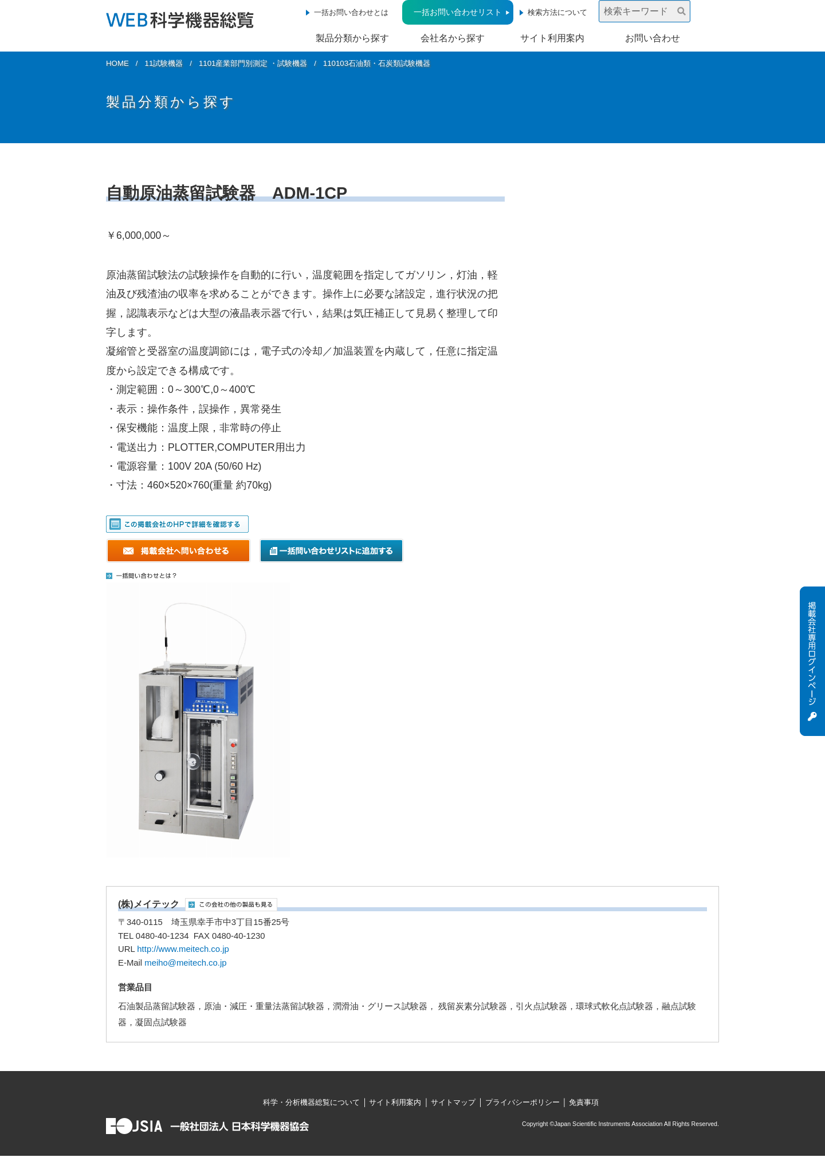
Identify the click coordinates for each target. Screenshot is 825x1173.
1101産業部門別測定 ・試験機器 (253, 63)
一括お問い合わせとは (351, 12)
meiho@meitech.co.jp (185, 962)
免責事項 (584, 1102)
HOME (117, 63)
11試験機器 (164, 63)
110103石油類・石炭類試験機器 (376, 63)
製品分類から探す (352, 38)
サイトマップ (453, 1102)
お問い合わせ (652, 38)
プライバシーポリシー (522, 1102)
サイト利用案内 (552, 38)
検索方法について (557, 12)
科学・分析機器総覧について (311, 1102)
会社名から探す (453, 38)
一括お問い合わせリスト (458, 12)
